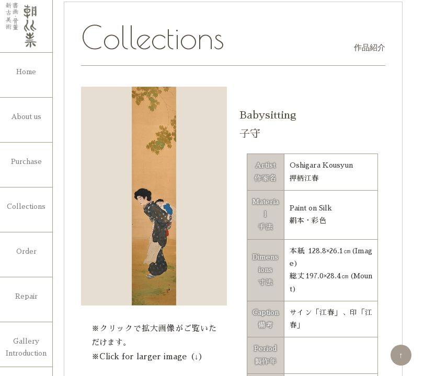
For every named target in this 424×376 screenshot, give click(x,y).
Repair (26, 296)
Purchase (26, 161)
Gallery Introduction (26, 347)
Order (26, 251)
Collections (26, 206)
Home (26, 71)
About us (26, 116)
